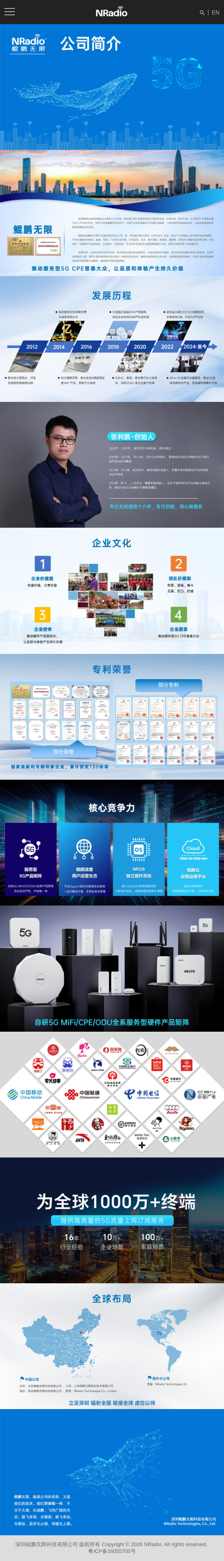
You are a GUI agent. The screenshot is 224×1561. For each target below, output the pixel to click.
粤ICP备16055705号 (112, 1551)
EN (215, 12)
